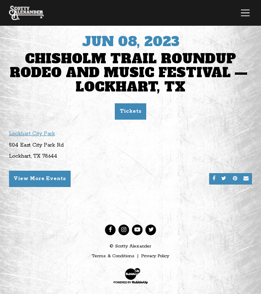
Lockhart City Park (32, 133)
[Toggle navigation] (245, 13)
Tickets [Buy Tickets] (130, 111)
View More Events (39, 178)
